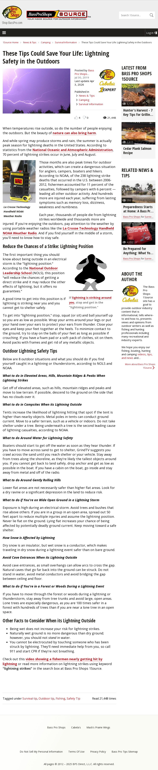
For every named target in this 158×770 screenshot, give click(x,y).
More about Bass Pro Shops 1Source (140, 366)
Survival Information (66, 42)
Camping (45, 42)
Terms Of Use (76, 751)
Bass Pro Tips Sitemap (125, 751)
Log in (149, 33)
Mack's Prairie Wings (98, 727)
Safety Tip (73, 698)
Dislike (84, 117)
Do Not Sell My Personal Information (41, 751)
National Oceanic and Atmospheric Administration (72, 150)
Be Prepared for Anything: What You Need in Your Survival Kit (137, 255)
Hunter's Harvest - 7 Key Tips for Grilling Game (137, 114)
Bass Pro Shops (131, 216)
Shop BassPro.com (12, 22)
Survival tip (29, 698)
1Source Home (11, 42)
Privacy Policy (98, 751)
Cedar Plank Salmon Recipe (137, 150)
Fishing (60, 698)
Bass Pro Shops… (84, 72)
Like (76, 117)
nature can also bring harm (74, 133)
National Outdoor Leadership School (30, 270)
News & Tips (29, 42)
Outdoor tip (46, 698)
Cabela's (76, 727)
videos (142, 354)
